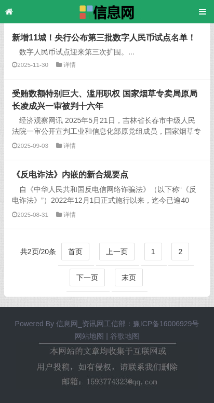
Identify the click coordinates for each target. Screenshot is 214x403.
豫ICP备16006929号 (166, 323)
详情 (69, 64)
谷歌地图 (124, 336)
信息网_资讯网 (80, 323)
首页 (75, 251)
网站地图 (89, 336)
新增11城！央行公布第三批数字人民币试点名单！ (104, 37)
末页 (129, 277)
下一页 (87, 277)
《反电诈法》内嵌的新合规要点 (70, 174)
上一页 (117, 251)
